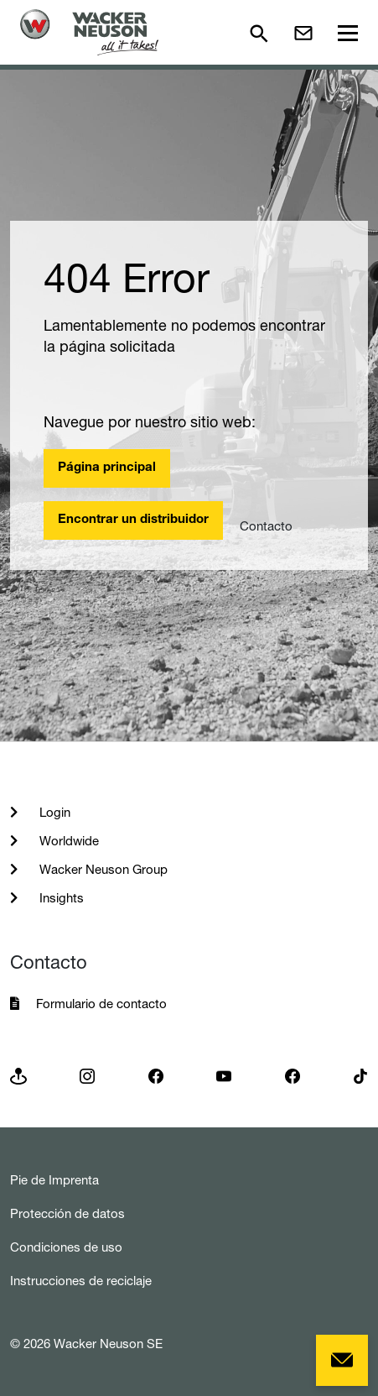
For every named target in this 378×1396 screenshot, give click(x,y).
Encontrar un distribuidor (133, 520)
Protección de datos (67, 1213)
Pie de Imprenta (54, 1180)
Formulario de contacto (101, 1004)
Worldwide (67, 841)
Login (53, 812)
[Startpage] (89, 32)
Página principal (107, 468)
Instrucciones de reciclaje (81, 1281)
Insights (60, 898)
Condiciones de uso (66, 1247)
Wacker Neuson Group (102, 869)
